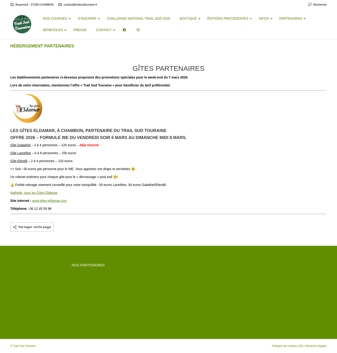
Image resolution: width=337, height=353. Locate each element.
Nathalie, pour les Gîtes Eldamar (34, 193)
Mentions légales (316, 346)
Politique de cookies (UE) (287, 346)
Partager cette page (34, 227)
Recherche (320, 4)
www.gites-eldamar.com (49, 201)
